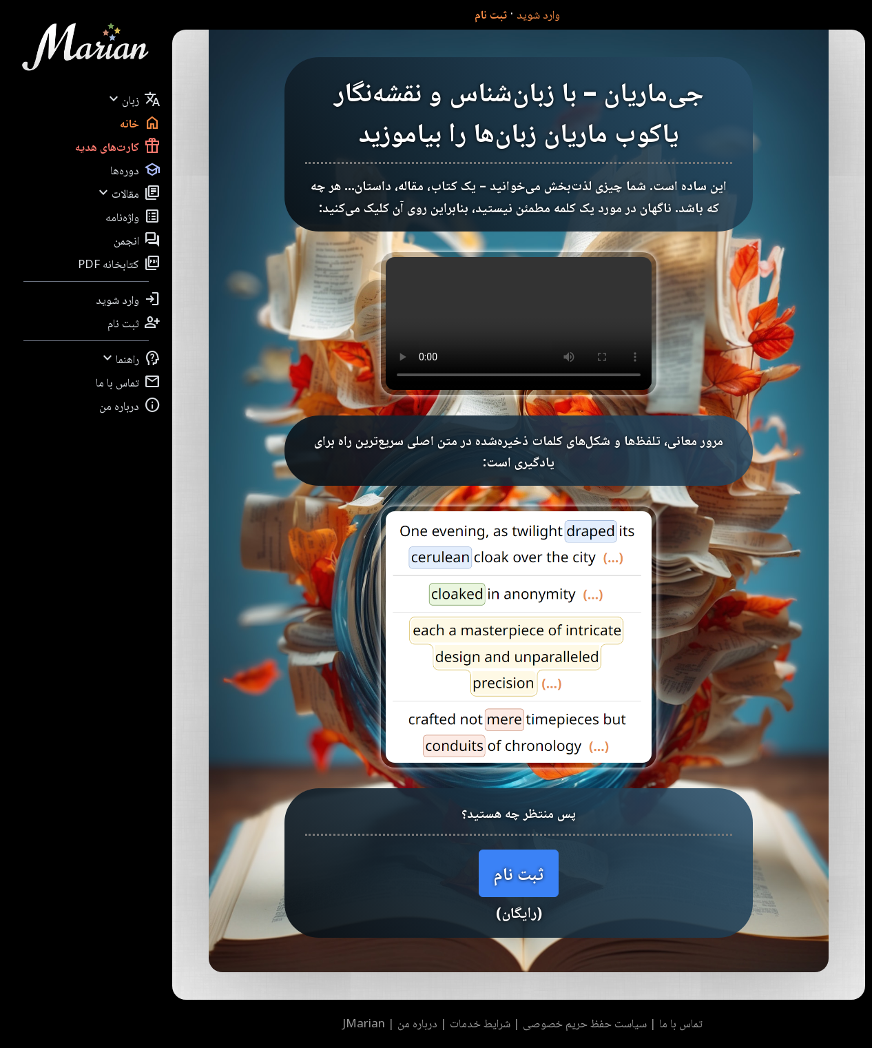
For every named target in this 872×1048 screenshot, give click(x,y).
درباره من (129, 405)
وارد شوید (538, 14)
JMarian (363, 1023)
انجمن (137, 239)
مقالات (127, 193)
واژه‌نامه (132, 216)
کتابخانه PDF (119, 263)
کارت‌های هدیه (117, 146)
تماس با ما (128, 381)
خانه (140, 122)
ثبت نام (491, 14)
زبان (132, 99)
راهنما (129, 358)
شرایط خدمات (480, 1023)
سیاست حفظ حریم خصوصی (585, 1023)
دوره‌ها (135, 169)
